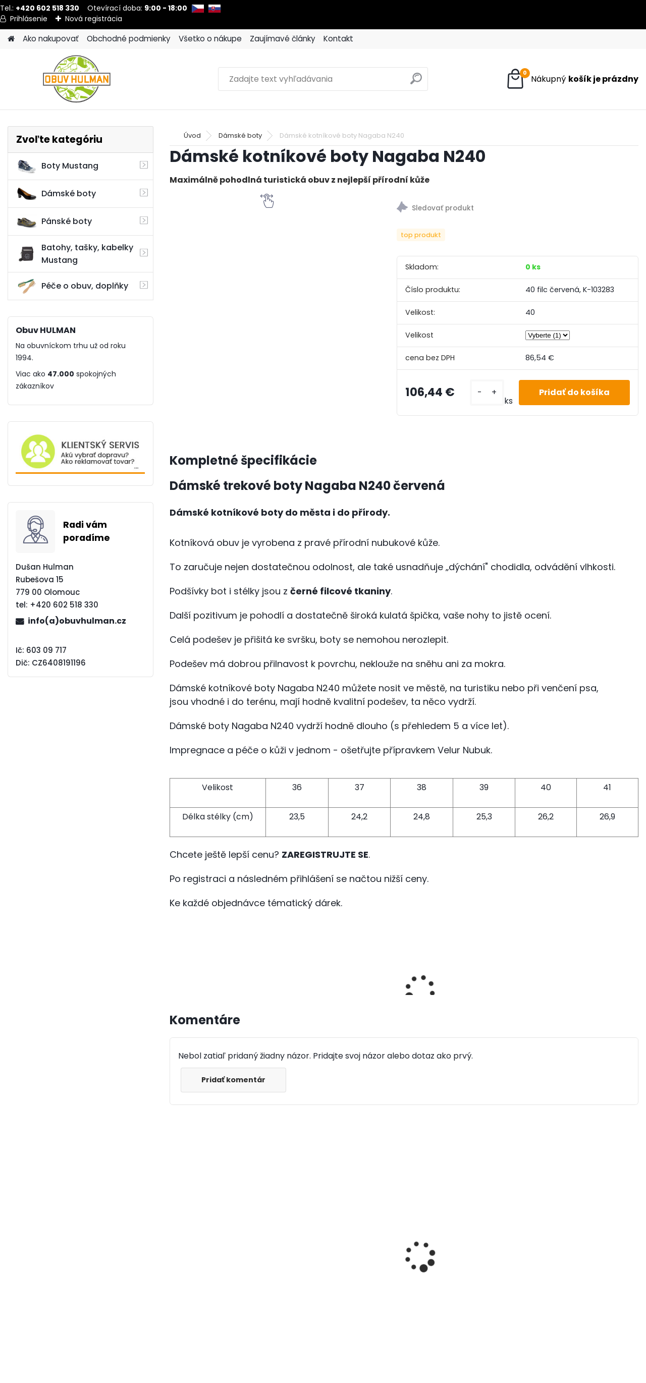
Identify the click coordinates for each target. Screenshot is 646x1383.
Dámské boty (56, 194)
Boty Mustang (57, 166)
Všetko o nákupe (210, 38)
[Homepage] (11, 39)
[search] (416, 82)
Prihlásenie (28, 19)
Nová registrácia (93, 19)
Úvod (192, 135)
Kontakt (338, 38)
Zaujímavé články (282, 38)
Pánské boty (54, 221)
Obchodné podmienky (129, 38)
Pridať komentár (233, 1080)
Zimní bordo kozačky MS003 (217, 1257)
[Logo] (77, 79)
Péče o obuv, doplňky (72, 286)
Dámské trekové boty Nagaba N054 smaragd (458, 1231)
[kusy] (487, 392)
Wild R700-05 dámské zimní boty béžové (570, 1257)
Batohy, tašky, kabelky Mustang (74, 254)
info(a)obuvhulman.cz (77, 621)
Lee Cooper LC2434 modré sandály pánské (345, 1234)
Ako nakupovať (51, 38)
